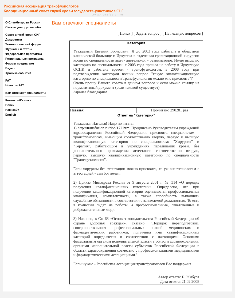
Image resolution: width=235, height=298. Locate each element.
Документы (13, 39)
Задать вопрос (147, 33)
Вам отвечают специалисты (25, 92)
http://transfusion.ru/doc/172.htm (104, 128)
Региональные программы (24, 58)
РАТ (8, 80)
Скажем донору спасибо (23, 27)
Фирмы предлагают (19, 63)
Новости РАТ (14, 85)
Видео (10, 68)
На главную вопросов (183, 33)
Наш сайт (12, 109)
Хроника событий (18, 73)
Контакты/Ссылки (18, 100)
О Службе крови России (22, 22)
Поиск (9, 105)
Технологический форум (23, 44)
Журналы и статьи (18, 49)
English (10, 114)
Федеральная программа (23, 53)
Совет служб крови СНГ (22, 34)
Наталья (77, 110)
